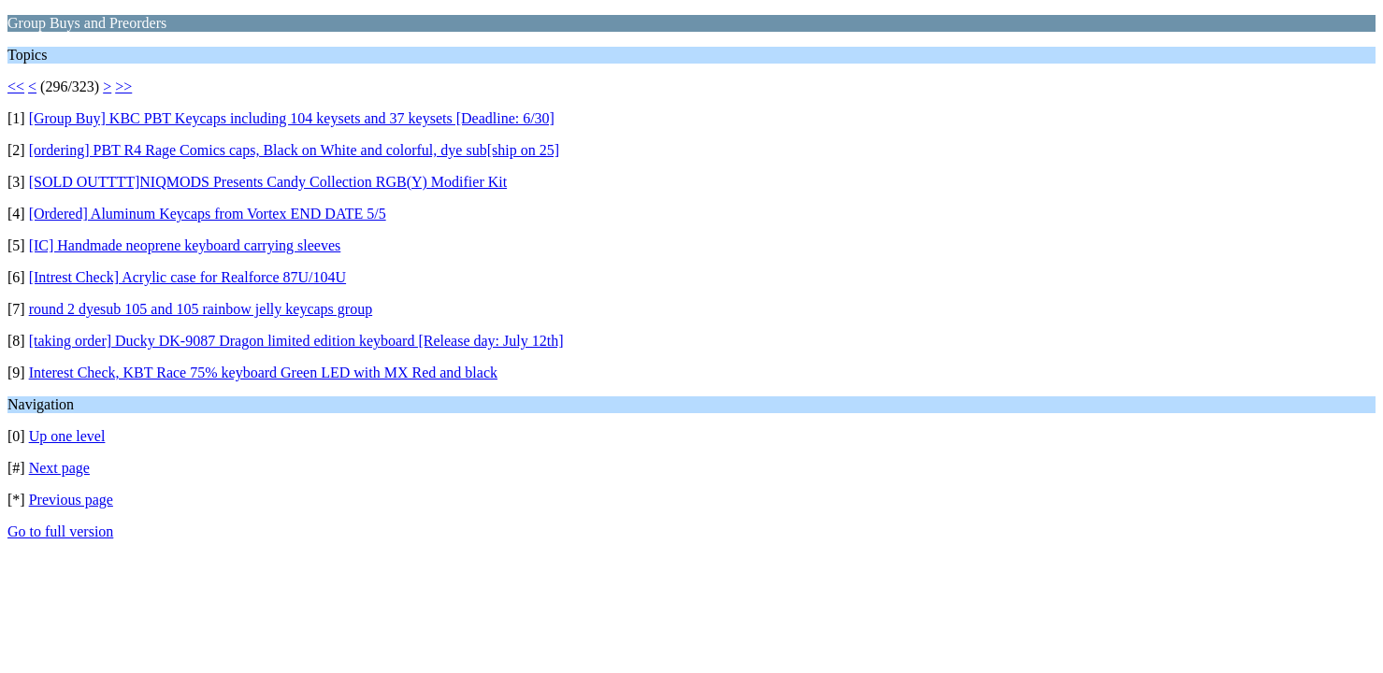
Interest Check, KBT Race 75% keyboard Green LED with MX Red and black (263, 372)
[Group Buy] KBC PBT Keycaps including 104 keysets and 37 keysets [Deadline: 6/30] (292, 118)
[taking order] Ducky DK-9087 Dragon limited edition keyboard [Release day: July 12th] (296, 341)
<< (15, 86)
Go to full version (60, 531)
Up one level (67, 436)
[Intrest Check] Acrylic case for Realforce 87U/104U (187, 277)
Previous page (71, 500)
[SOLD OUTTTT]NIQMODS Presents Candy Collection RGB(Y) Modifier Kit (268, 182)
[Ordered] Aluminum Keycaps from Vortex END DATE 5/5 (207, 214)
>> (123, 86)
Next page (59, 468)
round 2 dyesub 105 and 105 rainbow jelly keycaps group (200, 309)
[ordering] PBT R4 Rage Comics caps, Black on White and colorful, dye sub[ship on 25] (294, 150)
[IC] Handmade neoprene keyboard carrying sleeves (185, 245)
